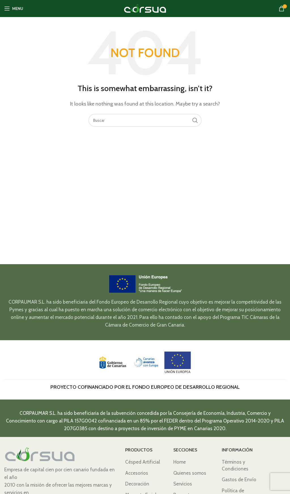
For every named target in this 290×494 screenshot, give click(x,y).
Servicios (182, 484)
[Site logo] (145, 8)
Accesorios (136, 473)
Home (179, 462)
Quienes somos (189, 473)
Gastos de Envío (239, 479)
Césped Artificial (142, 462)
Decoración (137, 484)
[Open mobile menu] (13, 8)
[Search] (145, 120)
